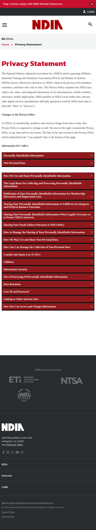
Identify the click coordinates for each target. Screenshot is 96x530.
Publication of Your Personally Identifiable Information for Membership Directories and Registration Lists (44, 195)
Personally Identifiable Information (24, 155)
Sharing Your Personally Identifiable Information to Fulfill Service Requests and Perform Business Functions (46, 205)
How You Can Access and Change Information (30, 306)
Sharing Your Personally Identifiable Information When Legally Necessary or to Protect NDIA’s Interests (47, 216)
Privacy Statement (28, 44)
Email (8, 39)
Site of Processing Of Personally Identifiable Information (36, 276)
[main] (48, 202)
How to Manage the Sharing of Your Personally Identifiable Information (44, 232)
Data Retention (12, 284)
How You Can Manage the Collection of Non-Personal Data (37, 247)
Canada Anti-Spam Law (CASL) (22, 254)
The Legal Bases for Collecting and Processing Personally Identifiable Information (43, 185)
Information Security (15, 269)
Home (5, 44)
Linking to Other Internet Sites (21, 299)
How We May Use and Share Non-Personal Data (31, 239)
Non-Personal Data (14, 163)
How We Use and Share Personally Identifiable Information (37, 175)
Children (9, 262)
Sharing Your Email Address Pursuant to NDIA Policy (34, 224)
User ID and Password (16, 291)
